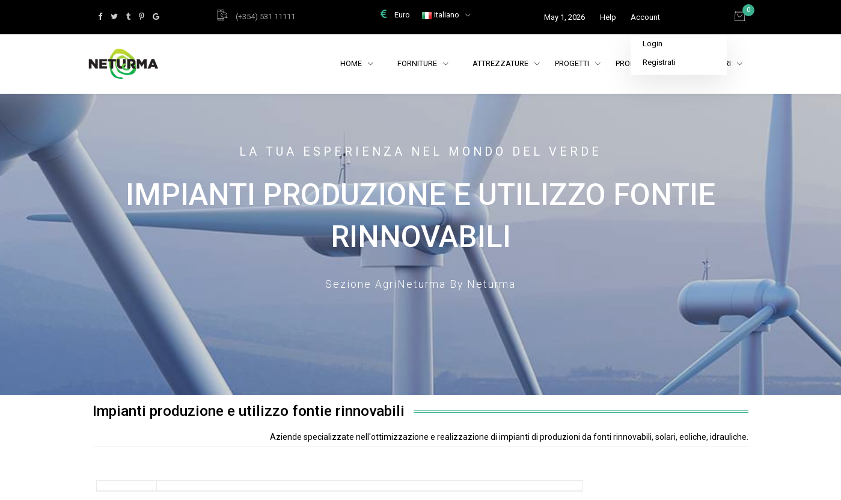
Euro (395, 14)
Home (352, 63)
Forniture (418, 63)
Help (608, 17)
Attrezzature (506, 63)
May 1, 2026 (564, 17)
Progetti (578, 63)
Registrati (659, 62)
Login (652, 43)
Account (645, 17)
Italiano (441, 14)
